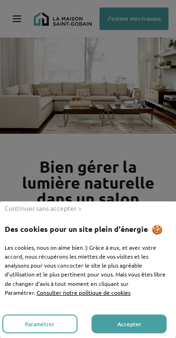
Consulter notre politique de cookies (83, 292)
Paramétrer (39, 324)
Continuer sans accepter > (43, 208)
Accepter (129, 324)
